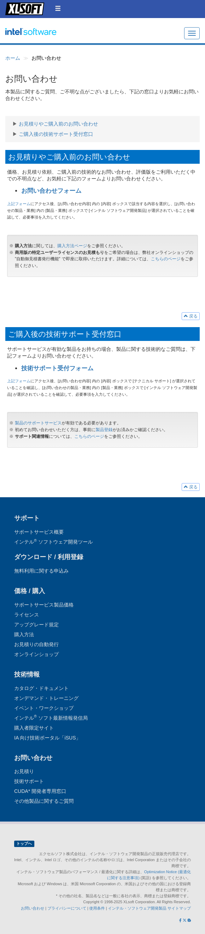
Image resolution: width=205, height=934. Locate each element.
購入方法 (24, 634)
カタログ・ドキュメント (41, 688)
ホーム (12, 58)
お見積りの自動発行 (36, 644)
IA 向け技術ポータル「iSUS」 (47, 738)
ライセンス (26, 614)
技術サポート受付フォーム (57, 368)
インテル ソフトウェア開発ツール (44, 35)
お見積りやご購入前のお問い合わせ (58, 124)
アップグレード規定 (36, 624)
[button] (58, 8)
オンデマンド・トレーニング (46, 698)
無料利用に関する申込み (41, 571)
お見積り (24, 771)
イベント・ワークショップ (44, 708)
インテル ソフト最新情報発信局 (51, 718)
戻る (191, 316)
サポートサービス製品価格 (44, 605)
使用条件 (97, 908)
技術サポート (29, 781)
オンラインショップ (36, 654)
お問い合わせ (32, 908)
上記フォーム (18, 204)
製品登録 (104, 429)
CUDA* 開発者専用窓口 (40, 791)
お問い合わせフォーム (51, 190)
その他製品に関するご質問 (44, 801)
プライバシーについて (66, 908)
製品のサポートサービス (38, 422)
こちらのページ (166, 258)
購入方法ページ (72, 245)
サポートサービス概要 (39, 532)
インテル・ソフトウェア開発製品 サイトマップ (149, 908)
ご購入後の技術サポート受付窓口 (56, 134)
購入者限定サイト (34, 728)
